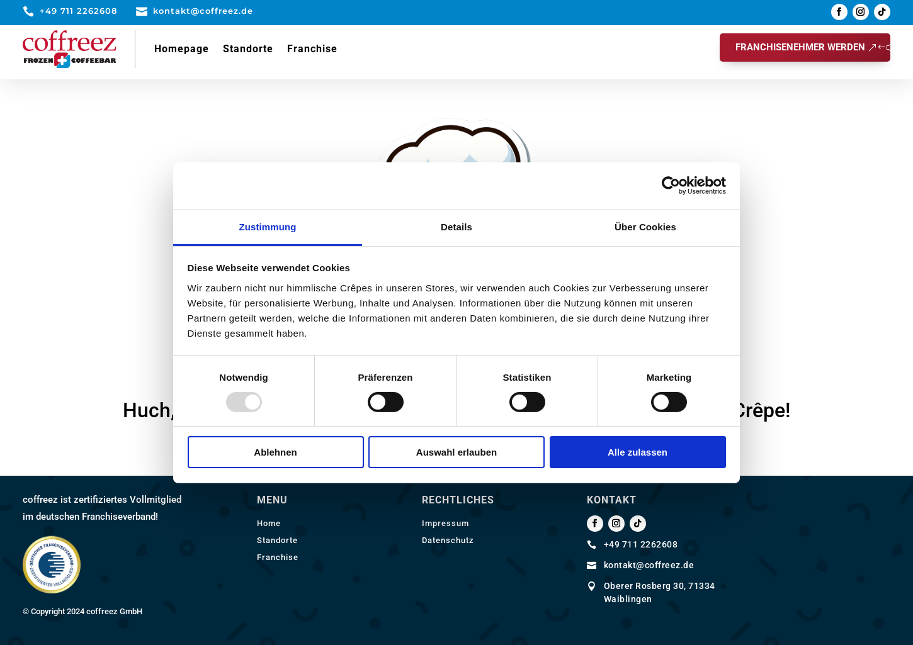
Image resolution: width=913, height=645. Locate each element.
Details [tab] (456, 226)
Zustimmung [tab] (268, 226)
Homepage (181, 49)
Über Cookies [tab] (645, 226)
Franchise (312, 49)
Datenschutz (448, 540)
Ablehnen (275, 452)
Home (269, 523)
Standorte (248, 49)
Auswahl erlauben (456, 452)
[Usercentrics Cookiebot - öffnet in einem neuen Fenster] (671, 185)
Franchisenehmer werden (800, 47)
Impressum (445, 523)
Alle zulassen (637, 452)
